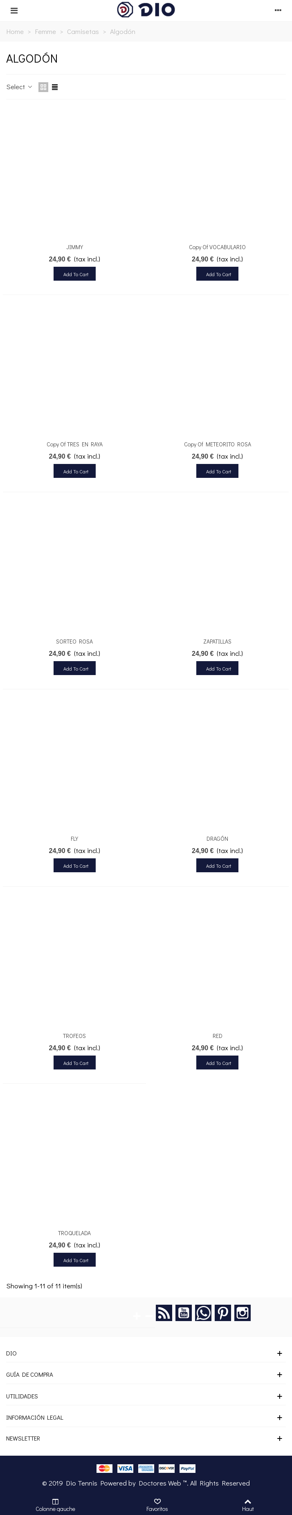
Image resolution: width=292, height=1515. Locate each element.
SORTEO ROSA (74, 641)
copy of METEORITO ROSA (217, 444)
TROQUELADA (74, 1233)
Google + (203, 1313)
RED (217, 1036)
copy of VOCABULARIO (217, 247)
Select (20, 86)
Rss (164, 1313)
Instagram (242, 1313)
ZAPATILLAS (217, 641)
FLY (74, 838)
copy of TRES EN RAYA (75, 444)
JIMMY (74, 247)
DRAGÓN (217, 838)
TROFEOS (74, 1036)
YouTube (183, 1313)
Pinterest (223, 1313)
